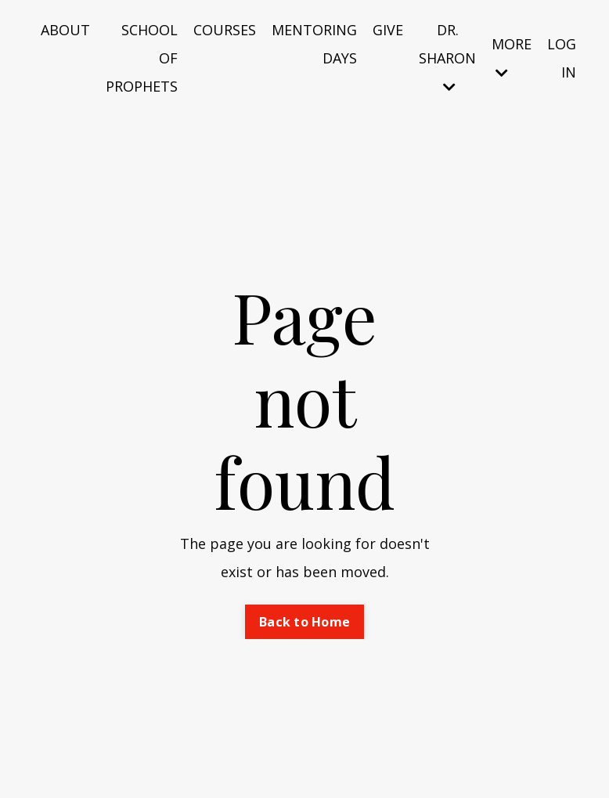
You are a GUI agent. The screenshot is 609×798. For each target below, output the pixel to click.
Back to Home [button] (304, 621)
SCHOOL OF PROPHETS (142, 58)
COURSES (224, 29)
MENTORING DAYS (314, 43)
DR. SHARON (447, 57)
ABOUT (65, 29)
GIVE (388, 29)
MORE (512, 57)
